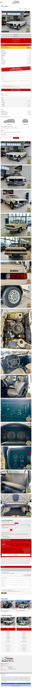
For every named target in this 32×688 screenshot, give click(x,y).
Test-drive (16, 36)
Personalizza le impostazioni (16, 685)
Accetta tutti (16, 683)
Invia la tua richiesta (16, 89)
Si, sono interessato (5, 536)
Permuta (16, 34)
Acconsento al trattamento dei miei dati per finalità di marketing (10, 591)
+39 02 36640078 (27, 575)
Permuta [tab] (2, 568)
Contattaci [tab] (3, 566)
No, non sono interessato (6, 537)
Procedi (16, 554)
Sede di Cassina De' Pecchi (5, 663)
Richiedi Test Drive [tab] (4, 570)
